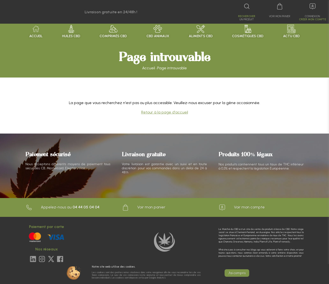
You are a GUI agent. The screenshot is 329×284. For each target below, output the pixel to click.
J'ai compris (237, 273)
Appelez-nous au (62, 207)
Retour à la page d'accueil (164, 112)
